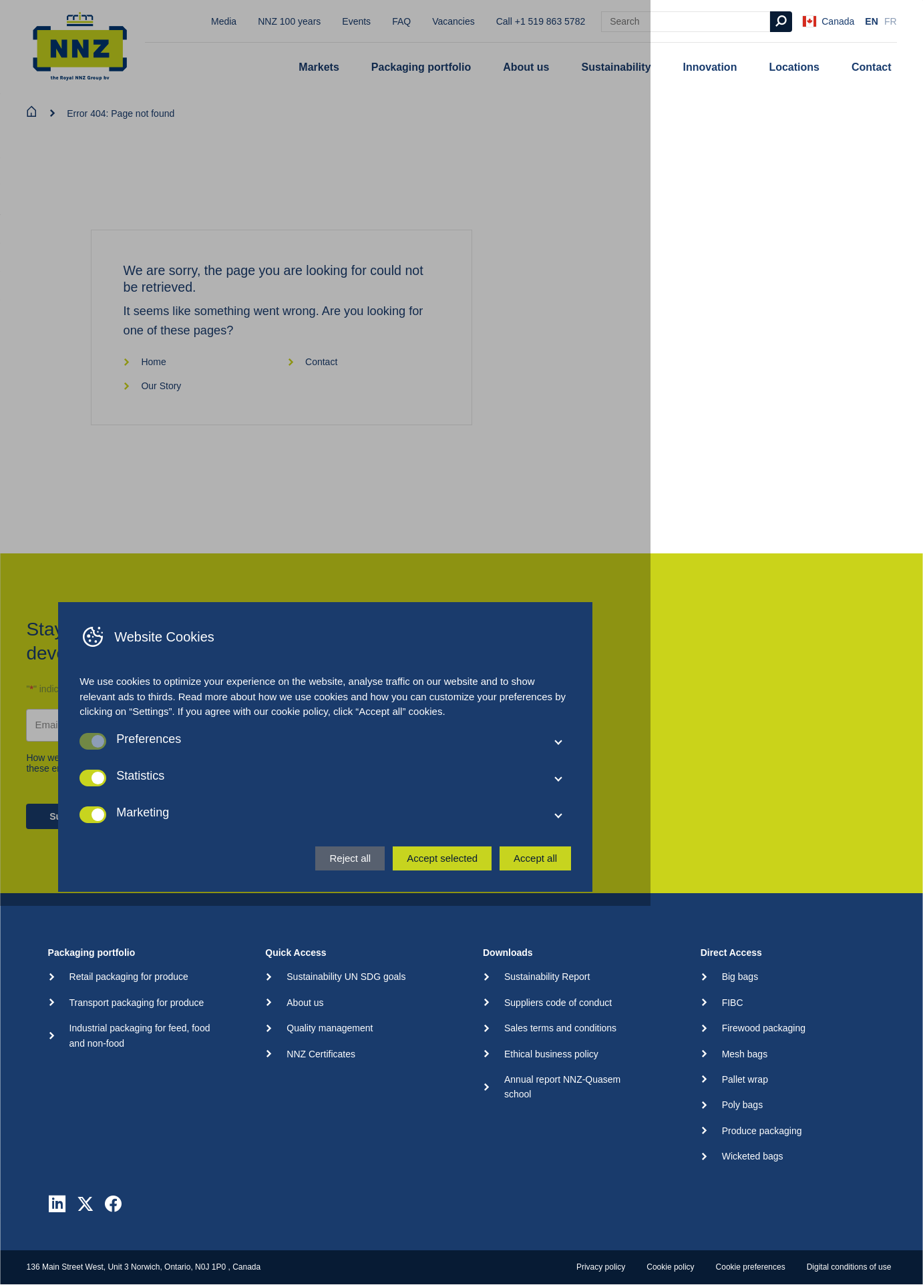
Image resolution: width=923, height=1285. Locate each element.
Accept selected (578, 1231)
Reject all (486, 1231)
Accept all (671, 1231)
